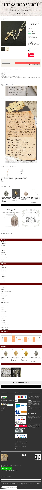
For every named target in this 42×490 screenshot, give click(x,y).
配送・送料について (13, 483)
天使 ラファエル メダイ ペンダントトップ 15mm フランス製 (25, 198)
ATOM (24, 484)
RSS (22, 484)
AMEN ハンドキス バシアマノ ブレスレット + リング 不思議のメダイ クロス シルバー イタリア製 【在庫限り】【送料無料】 (35, 198)
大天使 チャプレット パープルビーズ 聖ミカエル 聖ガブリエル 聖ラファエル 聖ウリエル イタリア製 (21, 178)
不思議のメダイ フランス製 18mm (5, 357)
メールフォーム (37, 426)
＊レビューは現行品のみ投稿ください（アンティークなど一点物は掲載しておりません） (34, 43)
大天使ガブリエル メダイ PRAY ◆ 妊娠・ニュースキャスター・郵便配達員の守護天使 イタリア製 (35, 358)
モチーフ (4, 19)
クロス (6, 19)
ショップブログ (19, 484)
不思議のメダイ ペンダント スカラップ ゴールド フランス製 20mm (15, 357)
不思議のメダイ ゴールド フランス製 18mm (25, 357)
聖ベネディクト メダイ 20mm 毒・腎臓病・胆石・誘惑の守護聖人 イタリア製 (6, 198)
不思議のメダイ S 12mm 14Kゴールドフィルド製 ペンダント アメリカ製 (16, 198)
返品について (31, 64)
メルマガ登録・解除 (36, 483)
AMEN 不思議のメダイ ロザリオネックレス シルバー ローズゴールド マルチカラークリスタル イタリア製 (7, 178)
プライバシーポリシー (31, 483)
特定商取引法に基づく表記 (36, 64)
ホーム (1, 19)
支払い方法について (7, 483)
